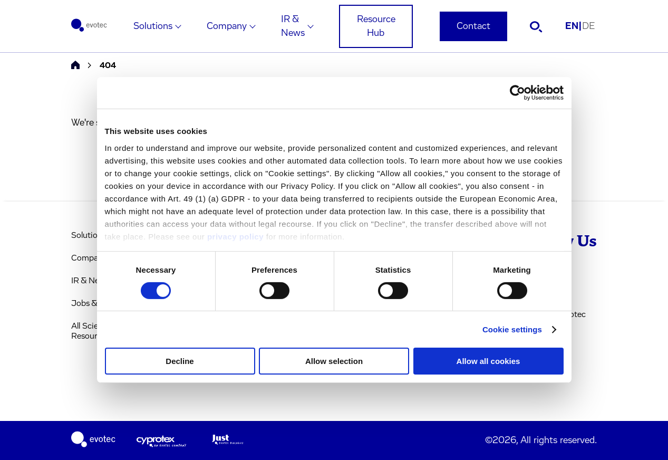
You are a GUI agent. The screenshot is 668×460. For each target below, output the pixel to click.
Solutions (152, 26)
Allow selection (334, 361)
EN (573, 26)
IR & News (293, 26)
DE (588, 26)
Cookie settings (512, 329)
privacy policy (235, 236)
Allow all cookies (488, 361)
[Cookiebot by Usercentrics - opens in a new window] (517, 93)
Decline (179, 361)
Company (227, 26)
